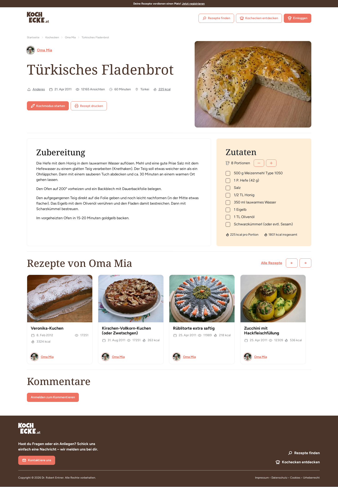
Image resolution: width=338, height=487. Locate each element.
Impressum (262, 477)
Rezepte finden (216, 18)
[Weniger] (259, 163)
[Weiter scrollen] (305, 263)
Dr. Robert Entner (53, 477)
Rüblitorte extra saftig (194, 328)
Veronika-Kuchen (47, 328)
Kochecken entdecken (259, 18)
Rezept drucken (89, 106)
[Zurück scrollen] (292, 263)
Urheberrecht (311, 477)
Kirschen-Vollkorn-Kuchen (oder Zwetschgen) (126, 331)
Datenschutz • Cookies (286, 477)
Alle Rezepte (271, 263)
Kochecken (52, 37)
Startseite (33, 37)
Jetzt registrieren (193, 3)
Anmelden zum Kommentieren (53, 397)
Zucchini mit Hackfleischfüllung (261, 331)
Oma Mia (70, 37)
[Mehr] (271, 163)
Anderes (39, 89)
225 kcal (164, 89)
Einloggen (297, 18)
